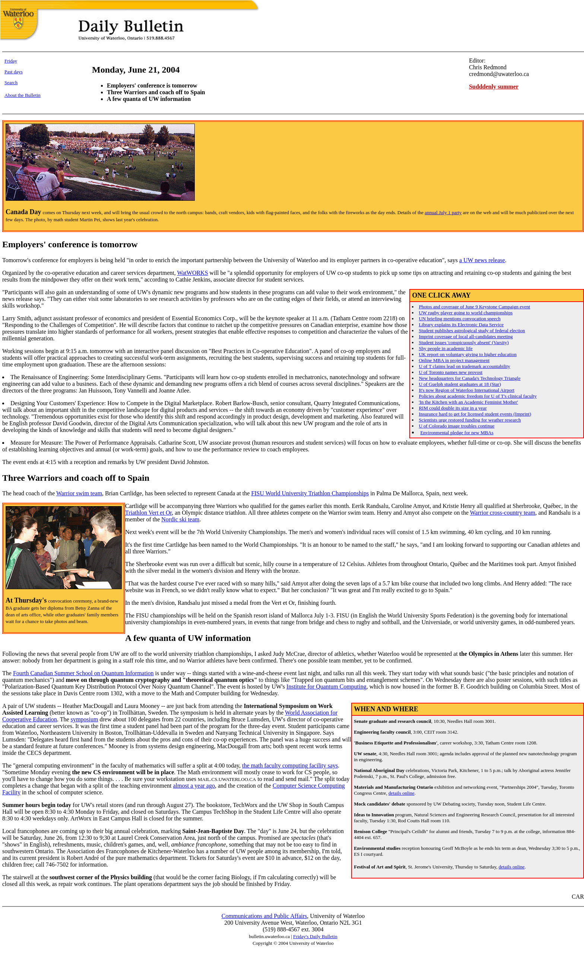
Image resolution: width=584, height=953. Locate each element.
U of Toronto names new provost (450, 372)
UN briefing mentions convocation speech (460, 318)
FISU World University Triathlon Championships (310, 493)
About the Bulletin (22, 95)
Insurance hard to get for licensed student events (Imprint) (475, 414)
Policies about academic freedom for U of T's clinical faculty (478, 396)
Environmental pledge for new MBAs (456, 432)
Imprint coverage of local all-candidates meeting (465, 336)
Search (11, 82)
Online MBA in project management (454, 360)
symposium (84, 719)
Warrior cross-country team (503, 512)
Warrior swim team (79, 493)
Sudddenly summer (493, 86)
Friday (10, 61)
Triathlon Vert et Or (148, 512)
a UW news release (482, 260)
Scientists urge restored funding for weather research (470, 420)
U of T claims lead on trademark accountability (464, 366)
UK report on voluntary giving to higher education (467, 354)
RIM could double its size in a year (452, 408)
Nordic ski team (180, 519)
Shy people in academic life (445, 348)
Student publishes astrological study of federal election (472, 330)
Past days (13, 71)
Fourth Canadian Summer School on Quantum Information (83, 673)
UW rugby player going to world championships (465, 312)
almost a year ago (194, 785)
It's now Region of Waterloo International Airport (466, 390)
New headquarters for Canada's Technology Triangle (469, 378)
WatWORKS (192, 273)
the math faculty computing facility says (290, 765)
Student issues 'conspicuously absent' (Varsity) (464, 342)
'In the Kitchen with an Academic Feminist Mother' (468, 402)
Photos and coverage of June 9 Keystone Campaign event (474, 306)
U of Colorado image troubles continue (456, 426)
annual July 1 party (443, 212)
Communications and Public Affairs (264, 916)
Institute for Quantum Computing (326, 686)
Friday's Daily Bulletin (315, 936)
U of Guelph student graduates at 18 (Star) (460, 384)
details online (401, 793)
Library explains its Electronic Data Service (461, 324)
